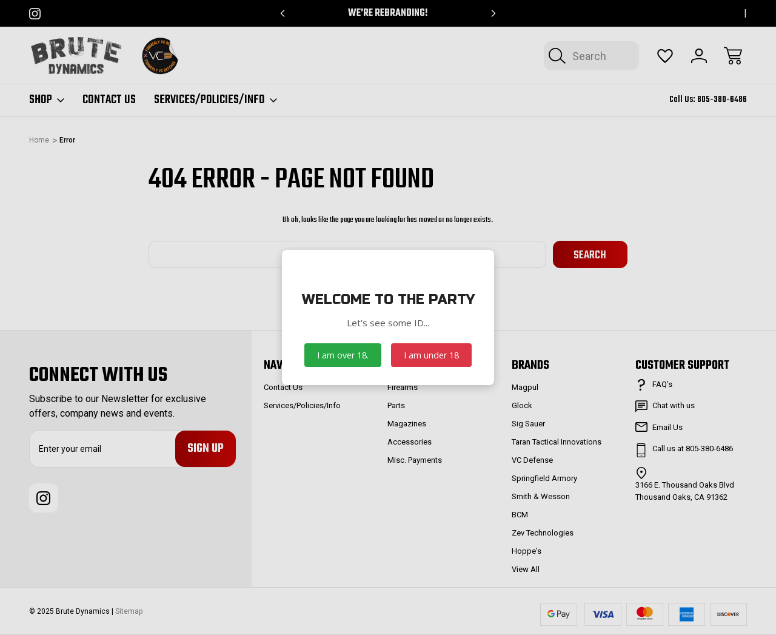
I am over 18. (343, 355)
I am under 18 (431, 355)
